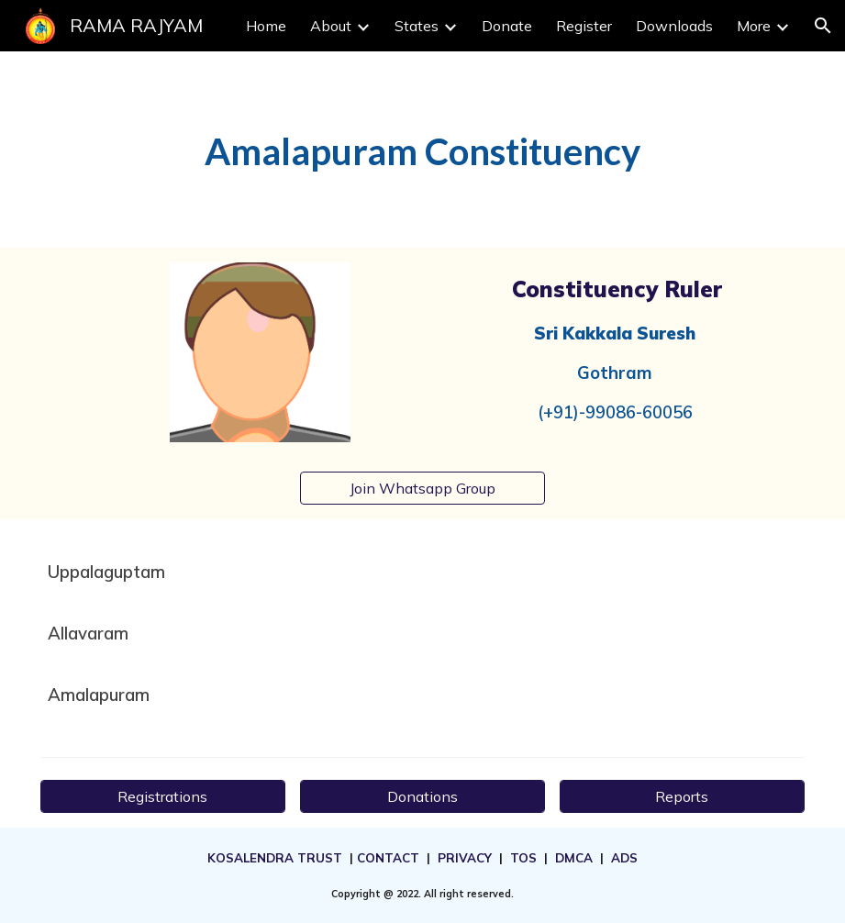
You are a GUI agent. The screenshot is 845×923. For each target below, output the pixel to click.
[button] (823, 26)
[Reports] (682, 796)
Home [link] (266, 26)
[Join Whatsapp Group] (422, 488)
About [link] (330, 26)
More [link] (754, 26)
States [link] (417, 26)
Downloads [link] (674, 26)
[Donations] (422, 796)
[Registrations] (162, 796)
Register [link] (584, 26)
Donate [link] (507, 26)
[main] (422, 149)
